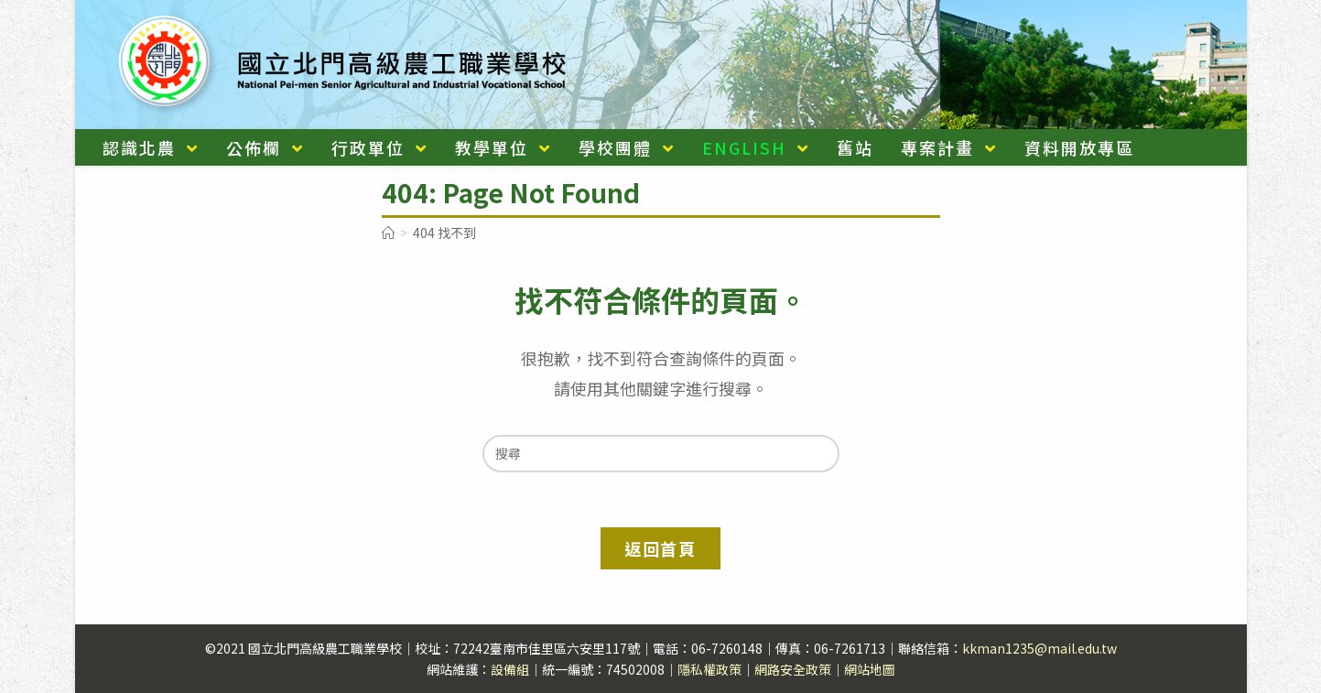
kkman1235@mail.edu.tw (1039, 648)
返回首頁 (660, 548)
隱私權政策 (709, 669)
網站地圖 (869, 669)
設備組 (510, 669)
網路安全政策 (792, 669)
